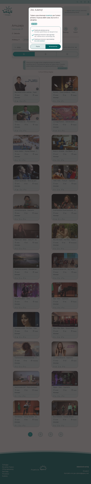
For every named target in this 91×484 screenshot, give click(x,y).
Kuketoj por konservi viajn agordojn (44, 34)
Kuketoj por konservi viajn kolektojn (44, 39)
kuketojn (49, 15)
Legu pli (34, 24)
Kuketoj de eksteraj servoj (41, 30)
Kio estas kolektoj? (39, 41)
